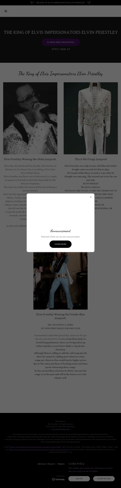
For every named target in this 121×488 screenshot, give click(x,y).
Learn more (60, 244)
